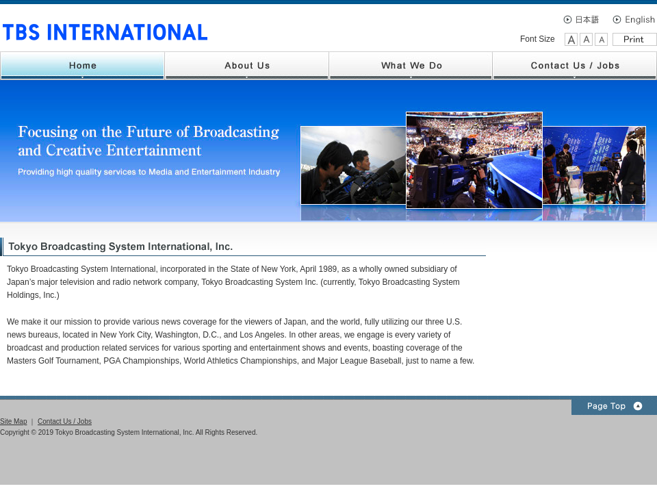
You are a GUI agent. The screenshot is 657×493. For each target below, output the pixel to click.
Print (635, 39)
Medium (586, 39)
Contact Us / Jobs (65, 421)
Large (571, 39)
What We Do (411, 65)
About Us (247, 65)
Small (601, 39)
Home (82, 65)
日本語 (585, 19)
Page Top (614, 407)
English (633, 19)
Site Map (13, 421)
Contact (575, 65)
